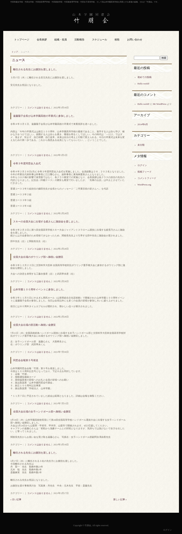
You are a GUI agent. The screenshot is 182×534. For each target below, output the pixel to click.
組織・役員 (60, 39)
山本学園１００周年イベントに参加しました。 (39, 289)
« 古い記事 (16, 499)
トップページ (21, 39)
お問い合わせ (134, 39)
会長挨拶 (42, 39)
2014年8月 (143, 124)
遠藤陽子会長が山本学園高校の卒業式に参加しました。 (44, 116)
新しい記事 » (120, 499)
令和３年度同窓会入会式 (27, 163)
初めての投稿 (145, 77)
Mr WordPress (159, 104)
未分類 (141, 145)
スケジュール (99, 39)
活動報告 (79, 39)
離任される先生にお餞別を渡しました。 (35, 69)
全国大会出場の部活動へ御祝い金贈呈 (34, 325)
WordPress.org (144, 184)
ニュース (18, 60)
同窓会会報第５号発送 (25, 360)
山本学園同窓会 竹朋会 (91, 18)
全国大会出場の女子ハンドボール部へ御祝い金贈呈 (42, 411)
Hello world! (144, 83)
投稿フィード (145, 171)
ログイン (142, 165)
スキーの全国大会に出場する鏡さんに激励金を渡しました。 (47, 221)
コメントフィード (147, 178)
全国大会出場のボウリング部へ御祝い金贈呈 (38, 257)
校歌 (117, 39)
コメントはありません (39, 107)
